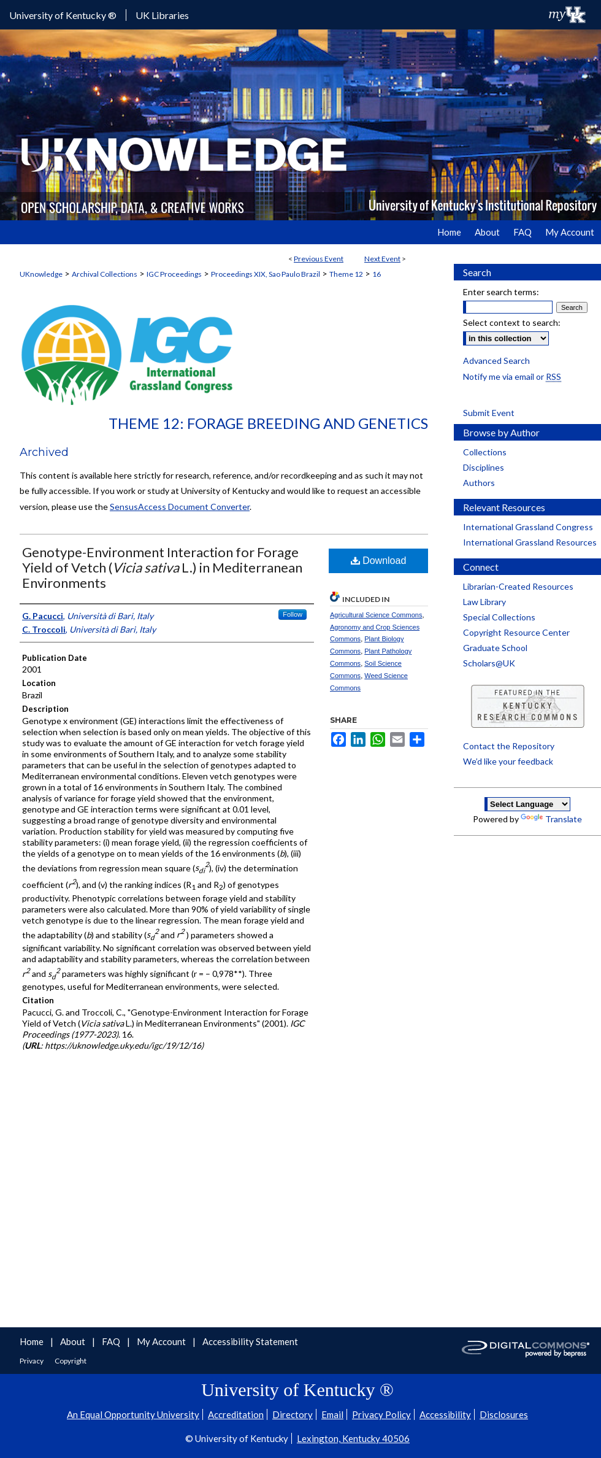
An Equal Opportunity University (133, 1414)
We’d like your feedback (508, 761)
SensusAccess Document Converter (180, 506)
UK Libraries (162, 15)
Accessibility (445, 1414)
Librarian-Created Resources (518, 586)
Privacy (32, 1360)
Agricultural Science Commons (376, 615)
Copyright (70, 1360)
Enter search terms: (501, 292)
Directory (292, 1414)
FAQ (112, 1341)
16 (376, 274)
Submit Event (489, 412)
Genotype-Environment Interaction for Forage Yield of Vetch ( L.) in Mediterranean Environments (162, 567)
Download (379, 560)
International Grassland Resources (530, 542)
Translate (551, 819)
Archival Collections (104, 274)
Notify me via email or (512, 376)
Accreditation (236, 1414)
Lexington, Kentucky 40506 (353, 1438)
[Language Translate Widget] (527, 804)
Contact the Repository (508, 746)
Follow (292, 614)
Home (32, 1341)
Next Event (382, 258)
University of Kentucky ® (63, 15)
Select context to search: (512, 322)
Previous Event (318, 258)
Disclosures (504, 1414)
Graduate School (495, 647)
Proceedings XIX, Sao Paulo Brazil (265, 274)
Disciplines (483, 467)
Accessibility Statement (250, 1341)
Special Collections (499, 617)
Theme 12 (346, 274)
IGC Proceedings (174, 274)
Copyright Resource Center (516, 632)
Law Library (484, 601)
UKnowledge (41, 274)
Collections (485, 452)
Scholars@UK (489, 663)
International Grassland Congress (528, 527)
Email (332, 1414)
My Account (162, 1341)
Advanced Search (496, 360)
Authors (479, 482)
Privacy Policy (381, 1414)
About (73, 1341)
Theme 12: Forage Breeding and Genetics (268, 423)
